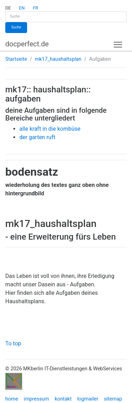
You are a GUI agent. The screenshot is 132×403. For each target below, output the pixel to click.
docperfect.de (27, 44)
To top (13, 343)
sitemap (113, 399)
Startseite (16, 59)
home (11, 399)
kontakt (63, 399)
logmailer (87, 399)
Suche (16, 27)
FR (35, 8)
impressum (36, 399)
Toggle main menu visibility (118, 43)
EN (22, 8)
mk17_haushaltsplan (58, 59)
